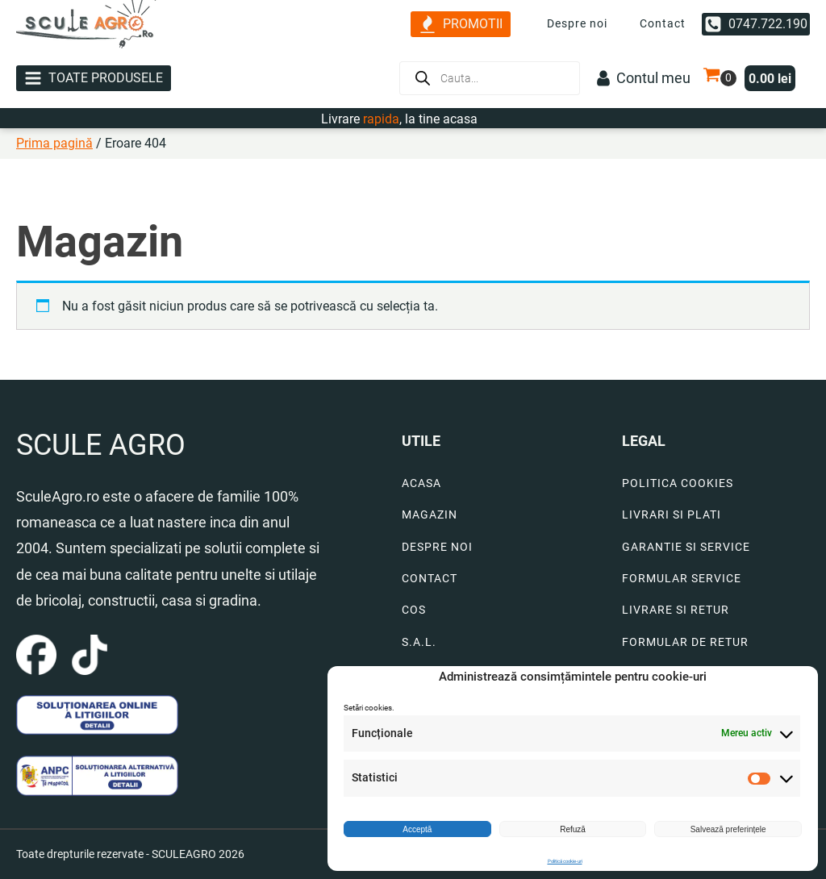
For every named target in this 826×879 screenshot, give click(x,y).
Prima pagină (54, 143)
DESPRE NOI (437, 547)
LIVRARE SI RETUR (675, 610)
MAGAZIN (429, 515)
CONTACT (429, 579)
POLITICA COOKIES (677, 483)
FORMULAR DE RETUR (685, 642)
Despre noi (577, 23)
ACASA (421, 483)
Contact (663, 23)
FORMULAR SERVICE (681, 579)
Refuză (573, 829)
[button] (461, 24)
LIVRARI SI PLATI (671, 515)
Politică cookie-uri (565, 861)
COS (414, 610)
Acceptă (417, 829)
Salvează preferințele (728, 829)
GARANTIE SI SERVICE (686, 547)
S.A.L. (419, 642)
